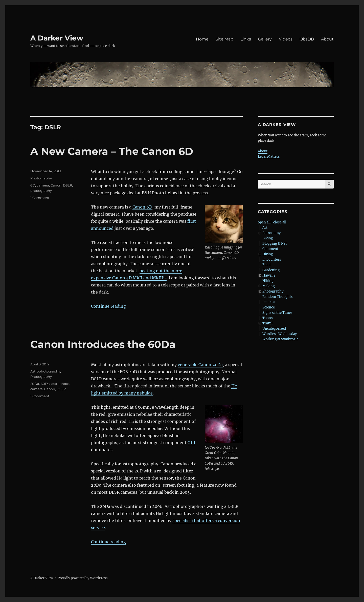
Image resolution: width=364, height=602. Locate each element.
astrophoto (60, 384)
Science (268, 307)
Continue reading (108, 306)
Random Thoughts (277, 297)
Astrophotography (45, 371)
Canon (56, 185)
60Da (45, 384)
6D (32, 185)
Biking (267, 238)
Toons (267, 318)
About (327, 39)
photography (41, 191)
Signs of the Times (277, 312)
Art (264, 227)
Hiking (268, 281)
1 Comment (39, 198)
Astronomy (271, 233)
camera (43, 185)
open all (264, 222)
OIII (191, 442)
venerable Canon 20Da (200, 364)
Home (202, 39)
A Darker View (56, 38)
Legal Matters (269, 156)
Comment (270, 249)
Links (245, 39)
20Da (34, 384)
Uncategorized (274, 328)
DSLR (67, 185)
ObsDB (307, 39)
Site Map (224, 39)
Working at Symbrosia (280, 339)
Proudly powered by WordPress (83, 578)
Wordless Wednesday (279, 334)
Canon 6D (142, 207)
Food (266, 265)
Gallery (265, 39)
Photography (41, 178)
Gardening (271, 270)
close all (279, 222)
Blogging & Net (274, 243)
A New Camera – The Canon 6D (111, 151)
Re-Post (269, 302)
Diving (267, 254)
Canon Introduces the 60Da (103, 344)
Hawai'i (268, 275)
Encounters (271, 259)
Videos (285, 39)
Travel (267, 323)
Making (268, 286)
